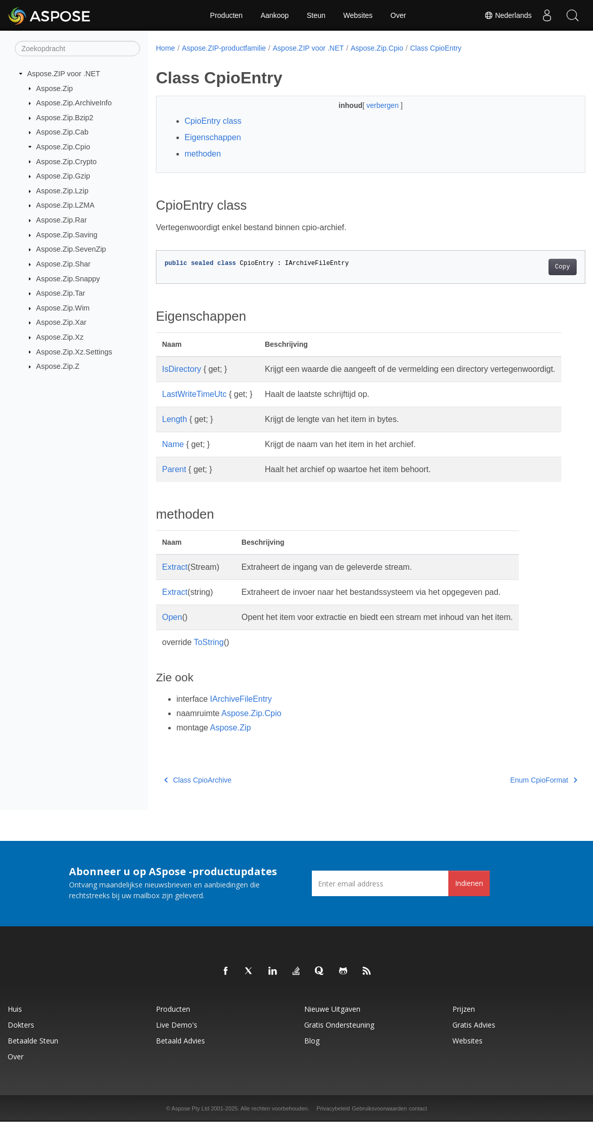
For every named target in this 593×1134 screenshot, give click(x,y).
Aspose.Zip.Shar (63, 264)
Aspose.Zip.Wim (63, 308)
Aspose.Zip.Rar (61, 220)
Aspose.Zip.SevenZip (71, 249)
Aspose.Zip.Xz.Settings (74, 351)
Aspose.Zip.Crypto (66, 161)
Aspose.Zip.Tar (60, 293)
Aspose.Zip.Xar (61, 322)
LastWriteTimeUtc (194, 406)
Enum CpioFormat (513, 792)
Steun (316, 15)
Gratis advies (473, 1037)
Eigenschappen (213, 137)
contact (418, 1121)
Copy (532, 267)
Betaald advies (180, 1053)
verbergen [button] (369, 105)
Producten (226, 15)
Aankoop (275, 15)
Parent (174, 481)
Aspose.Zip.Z (58, 366)
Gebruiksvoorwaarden (379, 1121)
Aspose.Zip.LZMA (65, 205)
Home (165, 48)
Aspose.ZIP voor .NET (63, 74)
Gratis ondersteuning (339, 1037)
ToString (209, 654)
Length (174, 431)
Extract (175, 579)
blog (312, 1053)
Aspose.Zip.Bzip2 (65, 118)
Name (173, 456)
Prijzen (463, 1021)
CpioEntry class (213, 121)
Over (398, 15)
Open (172, 629)
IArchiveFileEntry (241, 711)
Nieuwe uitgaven (332, 1021)
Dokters (21, 1037)
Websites (358, 15)
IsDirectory (181, 369)
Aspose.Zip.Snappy (68, 278)
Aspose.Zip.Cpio (63, 147)
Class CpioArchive (198, 792)
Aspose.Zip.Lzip (62, 191)
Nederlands (508, 15)
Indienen (469, 895)
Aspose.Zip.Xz (60, 337)
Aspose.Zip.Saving (67, 235)
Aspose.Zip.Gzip (63, 176)
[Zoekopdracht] (77, 48)
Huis (15, 1021)
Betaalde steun (33, 1053)
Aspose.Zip (54, 88)
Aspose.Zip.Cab (62, 132)
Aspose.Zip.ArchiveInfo (74, 103)
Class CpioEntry (435, 48)
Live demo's (176, 1037)
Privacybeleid (333, 1121)
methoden (203, 153)
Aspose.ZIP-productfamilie (224, 48)
